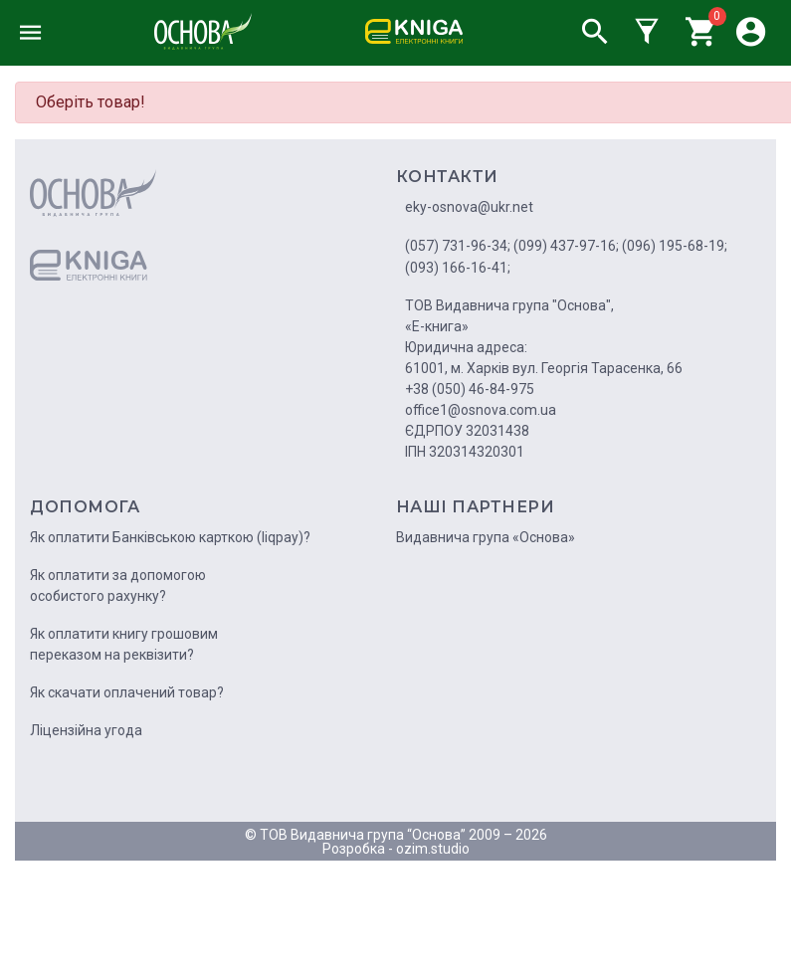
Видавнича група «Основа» (485, 537)
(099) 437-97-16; (566, 246)
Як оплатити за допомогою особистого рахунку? (118, 585)
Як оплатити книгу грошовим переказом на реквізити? (124, 644)
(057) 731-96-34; (457, 246)
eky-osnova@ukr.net (469, 207)
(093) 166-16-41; (457, 268)
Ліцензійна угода (86, 730)
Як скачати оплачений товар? (127, 692)
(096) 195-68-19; (674, 246)
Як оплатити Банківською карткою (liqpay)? (170, 537)
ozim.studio (433, 849)
